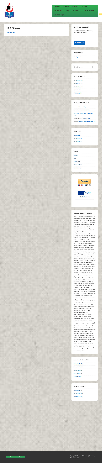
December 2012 (78, 141)
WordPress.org (77, 168)
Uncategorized (77, 57)
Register (76, 155)
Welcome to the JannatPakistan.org (86, 121)
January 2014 (77, 135)
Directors (76, 6)
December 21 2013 (78, 83)
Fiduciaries (77, 11)
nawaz (75, 106)
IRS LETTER (11, 32)
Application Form (78, 90)
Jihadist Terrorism (78, 86)
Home (57, 6)
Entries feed (77, 161)
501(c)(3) (86, 6)
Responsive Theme (74, 457)
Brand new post (77, 93)
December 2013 (78, 138)
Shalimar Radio (90, 11)
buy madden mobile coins (80, 113)
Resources (58, 11)
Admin (16, 456)
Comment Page (59, 15)
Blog (67, 10)
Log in (75, 158)
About (66, 6)
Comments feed (78, 164)
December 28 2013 (78, 80)
